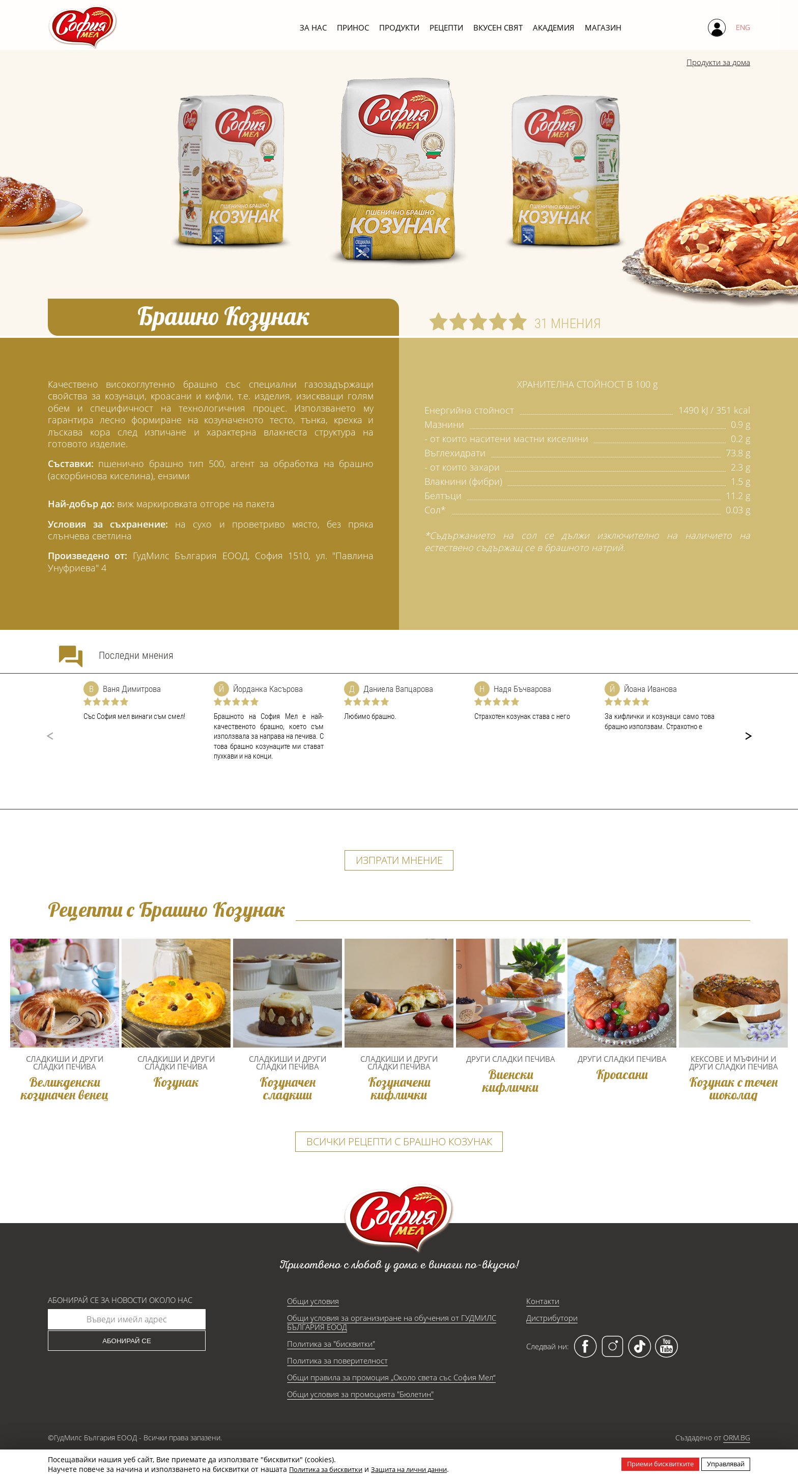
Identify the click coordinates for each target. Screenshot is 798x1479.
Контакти (542, 1323)
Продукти (399, 27)
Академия (554, 27)
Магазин (603, 27)
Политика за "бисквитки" (331, 1366)
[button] (748, 736)
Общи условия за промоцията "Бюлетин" (360, 1416)
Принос (353, 27)
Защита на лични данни (422, 1469)
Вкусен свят (498, 27)
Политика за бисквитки (329, 1469)
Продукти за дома (711, 63)
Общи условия (313, 1323)
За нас (313, 27)
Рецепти (446, 27)
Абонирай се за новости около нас (120, 1322)
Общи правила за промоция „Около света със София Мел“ (391, 1400)
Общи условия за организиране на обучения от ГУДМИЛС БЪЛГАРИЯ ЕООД (391, 1344)
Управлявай (723, 1463)
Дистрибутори (552, 1340)
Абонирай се (126, 1363)
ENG (743, 27)
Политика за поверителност (337, 1383)
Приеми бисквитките (652, 1463)
